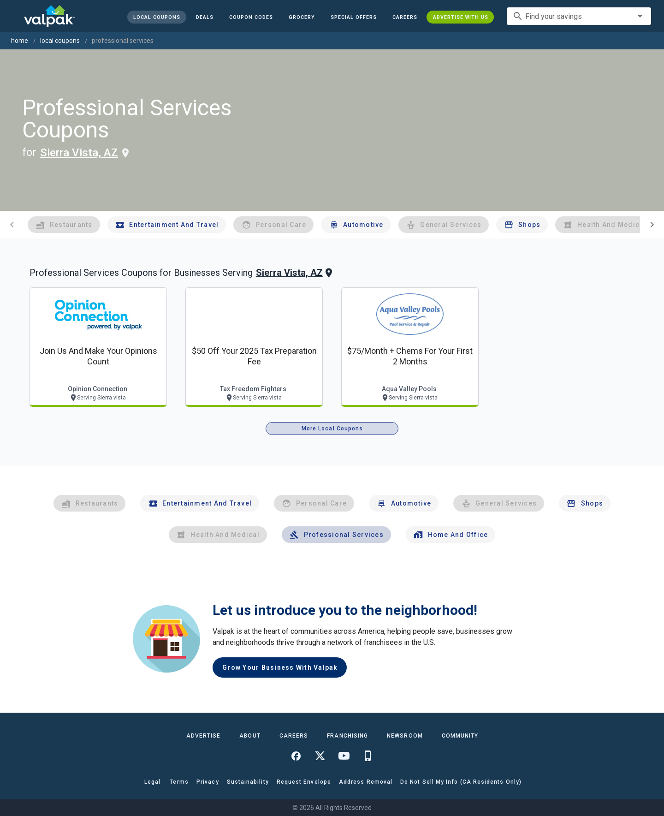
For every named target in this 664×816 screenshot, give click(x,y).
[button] (353, 17)
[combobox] (579, 16)
